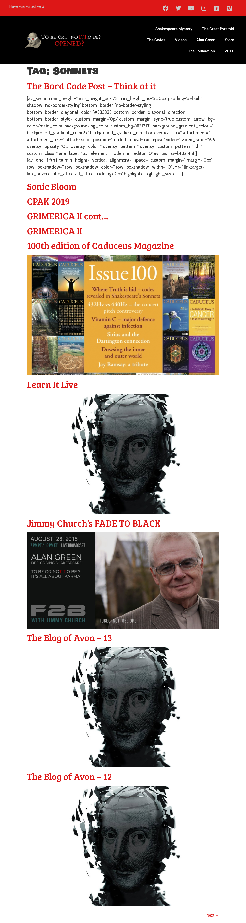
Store (229, 40)
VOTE (229, 51)
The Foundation (201, 51)
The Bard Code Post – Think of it (91, 85)
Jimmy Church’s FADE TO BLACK (94, 523)
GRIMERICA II (54, 230)
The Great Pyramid (218, 29)
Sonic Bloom (52, 186)
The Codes (156, 40)
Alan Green (205, 40)
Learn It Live (52, 384)
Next (212, 915)
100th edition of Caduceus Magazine (100, 245)
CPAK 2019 (48, 201)
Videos (181, 40)
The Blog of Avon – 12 (69, 776)
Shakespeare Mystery (173, 29)
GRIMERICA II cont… (67, 216)
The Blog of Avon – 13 (69, 637)
